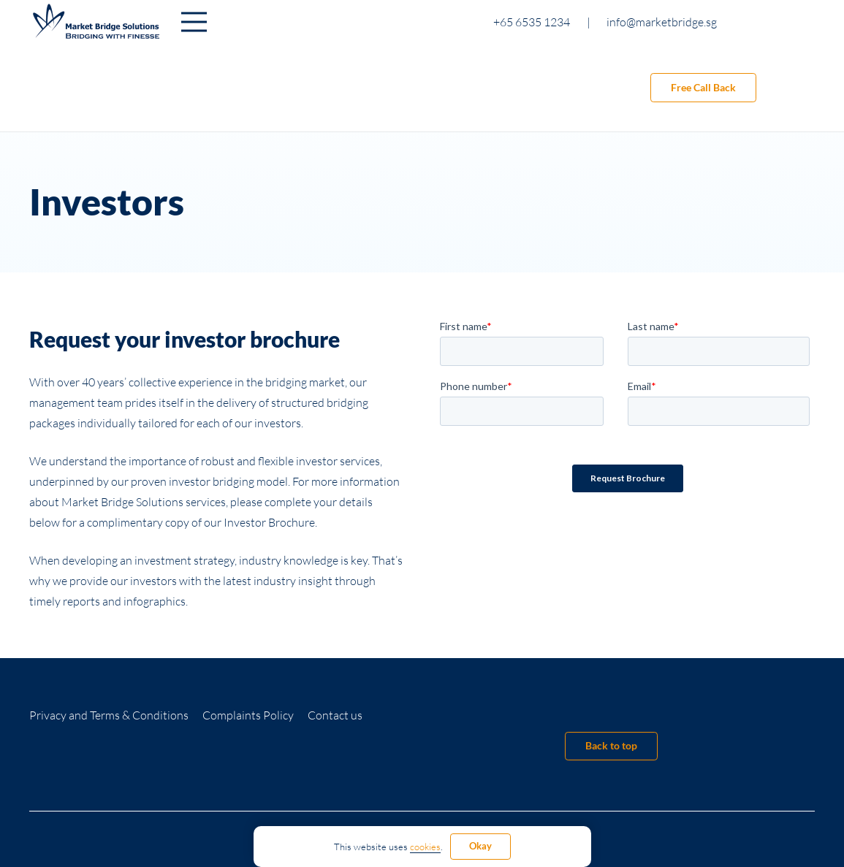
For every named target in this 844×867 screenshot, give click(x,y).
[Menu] (194, 22)
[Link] (96, 22)
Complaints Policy (248, 715)
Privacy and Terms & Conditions (109, 715)
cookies (425, 846)
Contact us (335, 715)
